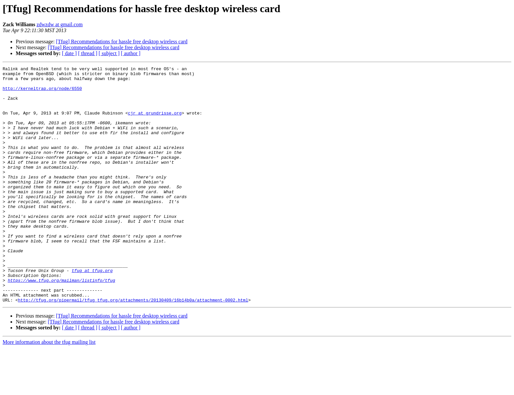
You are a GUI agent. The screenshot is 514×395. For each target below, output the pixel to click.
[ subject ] (109, 53)
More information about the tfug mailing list (49, 389)
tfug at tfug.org (92, 312)
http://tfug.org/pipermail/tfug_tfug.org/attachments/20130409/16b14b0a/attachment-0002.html (133, 347)
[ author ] (131, 53)
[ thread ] (87, 53)
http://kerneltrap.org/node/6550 (42, 93)
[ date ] (69, 53)
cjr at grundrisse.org (155, 123)
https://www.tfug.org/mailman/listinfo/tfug (61, 323)
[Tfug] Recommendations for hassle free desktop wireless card (122, 41)
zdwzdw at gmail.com (59, 24)
